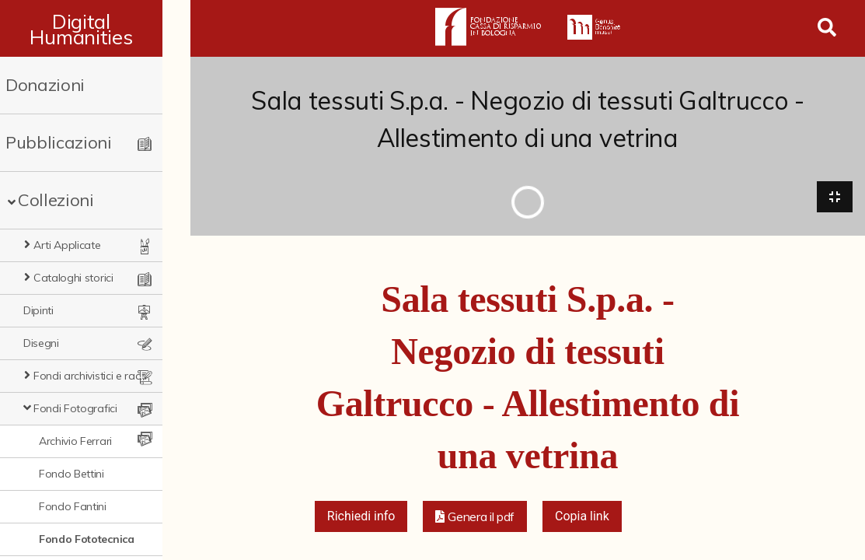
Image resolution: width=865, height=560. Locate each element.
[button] (475, 518)
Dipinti (38, 310)
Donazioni (45, 85)
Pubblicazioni (58, 142)
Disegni (41, 343)
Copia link (582, 517)
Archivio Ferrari (75, 441)
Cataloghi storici (73, 278)
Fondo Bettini (71, 474)
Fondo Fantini (72, 506)
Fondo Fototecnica (86, 539)
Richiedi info (361, 517)
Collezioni (56, 200)
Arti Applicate (67, 245)
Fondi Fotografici (75, 408)
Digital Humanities (95, 28)
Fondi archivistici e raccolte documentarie (104, 376)
